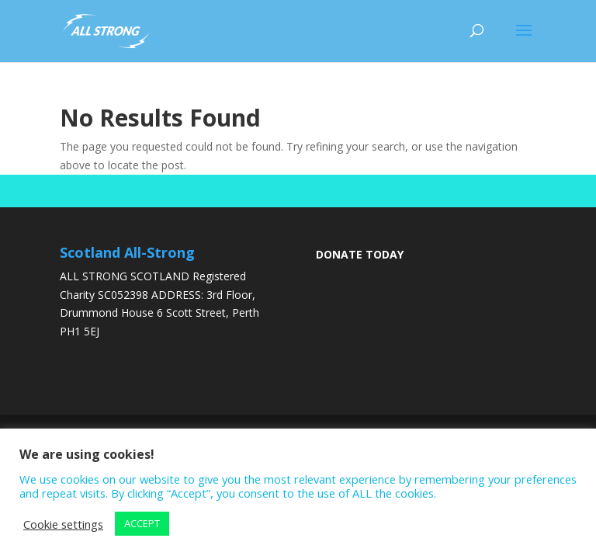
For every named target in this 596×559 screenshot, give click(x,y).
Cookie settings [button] (63, 524)
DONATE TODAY (360, 254)
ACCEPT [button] (142, 523)
